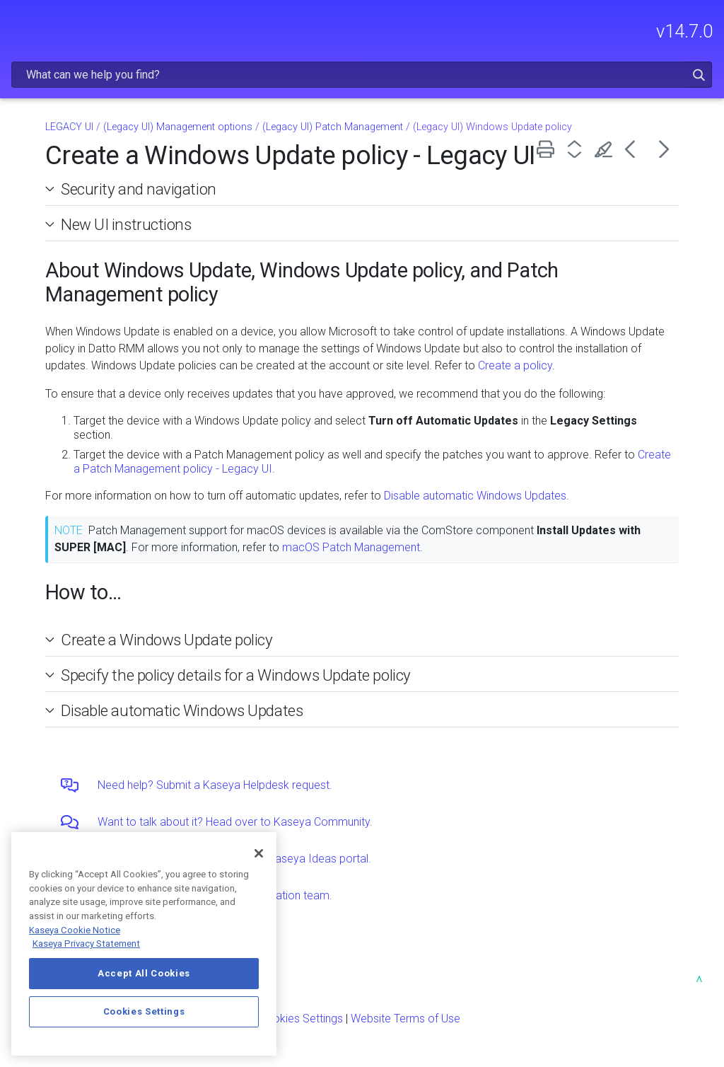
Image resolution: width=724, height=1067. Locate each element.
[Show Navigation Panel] (19, 25)
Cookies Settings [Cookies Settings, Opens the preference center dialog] (144, 1011)
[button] (699, 75)
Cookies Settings (301, 1018)
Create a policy (515, 365)
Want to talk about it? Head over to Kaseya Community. (235, 822)
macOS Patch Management (351, 547)
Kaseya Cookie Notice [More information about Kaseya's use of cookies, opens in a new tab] (74, 930)
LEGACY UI (69, 127)
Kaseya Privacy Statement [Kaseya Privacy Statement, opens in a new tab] (86, 943)
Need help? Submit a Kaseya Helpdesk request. (215, 785)
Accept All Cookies (144, 973)
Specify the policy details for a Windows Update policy (236, 675)
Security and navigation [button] (132, 189)
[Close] (258, 853)
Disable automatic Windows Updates (475, 495)
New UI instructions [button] (120, 224)
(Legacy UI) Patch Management (332, 127)
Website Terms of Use (405, 1018)
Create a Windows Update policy (167, 639)
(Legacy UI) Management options (177, 127)
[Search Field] (361, 75)
